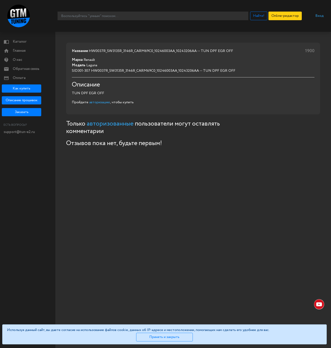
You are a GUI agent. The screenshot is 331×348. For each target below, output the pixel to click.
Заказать (22, 112)
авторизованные (110, 123)
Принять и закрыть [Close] (164, 337)
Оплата (15, 78)
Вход (319, 15)
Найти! (258, 15)
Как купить (21, 88)
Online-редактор (285, 15)
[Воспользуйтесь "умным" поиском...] (153, 16)
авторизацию (99, 102)
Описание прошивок (22, 100)
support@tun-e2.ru (19, 132)
